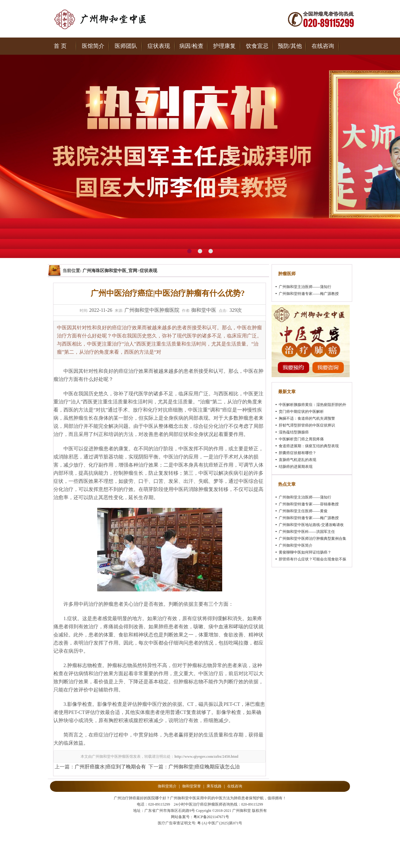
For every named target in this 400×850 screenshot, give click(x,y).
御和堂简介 (167, 786)
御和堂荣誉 (191, 786)
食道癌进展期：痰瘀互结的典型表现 (309, 446)
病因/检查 (191, 46)
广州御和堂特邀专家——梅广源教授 (309, 293)
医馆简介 (93, 46)
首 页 (60, 46)
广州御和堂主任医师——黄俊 (303, 511)
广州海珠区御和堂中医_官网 (109, 270)
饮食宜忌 (257, 46)
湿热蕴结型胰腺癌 (294, 432)
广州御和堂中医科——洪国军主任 (307, 531)
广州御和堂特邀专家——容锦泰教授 (309, 504)
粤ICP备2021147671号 (211, 817)
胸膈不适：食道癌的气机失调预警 (307, 418)
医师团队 (126, 46)
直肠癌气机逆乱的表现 (297, 460)
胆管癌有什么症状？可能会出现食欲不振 (312, 559)
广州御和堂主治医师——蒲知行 (305, 287)
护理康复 (224, 46)
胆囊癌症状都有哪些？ (297, 453)
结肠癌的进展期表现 (295, 466)
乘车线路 (214, 786)
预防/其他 (290, 46)
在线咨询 (323, 46)
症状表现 (159, 46)
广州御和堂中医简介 (295, 545)
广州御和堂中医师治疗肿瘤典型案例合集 (312, 538)
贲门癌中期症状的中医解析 (301, 411)
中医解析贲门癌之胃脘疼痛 (301, 439)
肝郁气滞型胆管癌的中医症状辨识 (307, 425)
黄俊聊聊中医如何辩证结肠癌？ (305, 552)
